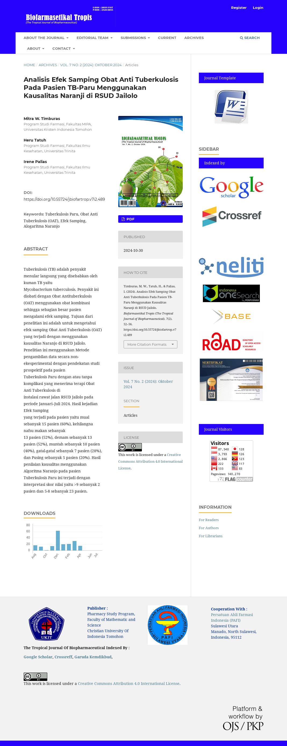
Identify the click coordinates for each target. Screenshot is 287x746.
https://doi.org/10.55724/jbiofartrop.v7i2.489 (64, 199)
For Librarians (211, 535)
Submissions (134, 38)
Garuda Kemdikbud (93, 656)
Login (258, 7)
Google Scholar (38, 656)
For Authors (209, 527)
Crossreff (63, 656)
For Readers (209, 519)
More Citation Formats (146, 344)
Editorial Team (93, 38)
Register (239, 7)
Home (29, 65)
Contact (62, 48)
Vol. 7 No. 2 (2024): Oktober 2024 (91, 65)
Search (250, 38)
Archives (194, 38)
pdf (129, 219)
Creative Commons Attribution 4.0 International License (150, 461)
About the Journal (45, 38)
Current (167, 38)
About (34, 48)
